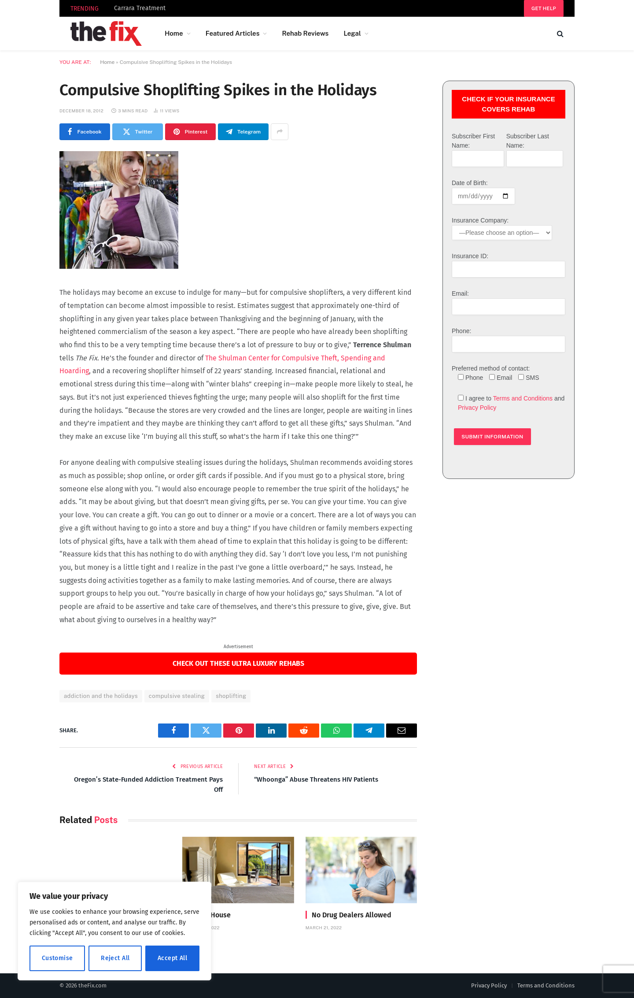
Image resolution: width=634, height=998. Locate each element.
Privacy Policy (477, 407)
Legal (352, 33)
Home (174, 33)
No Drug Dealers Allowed (351, 915)
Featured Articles (233, 33)
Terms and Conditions (523, 398)
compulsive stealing (177, 696)
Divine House (209, 915)
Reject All (115, 958)
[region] (114, 931)
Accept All (172, 958)
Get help (543, 8)
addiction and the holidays (101, 696)
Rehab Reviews (305, 33)
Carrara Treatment (140, 8)
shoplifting (231, 696)
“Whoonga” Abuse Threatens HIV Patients (316, 779)
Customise (57, 958)
